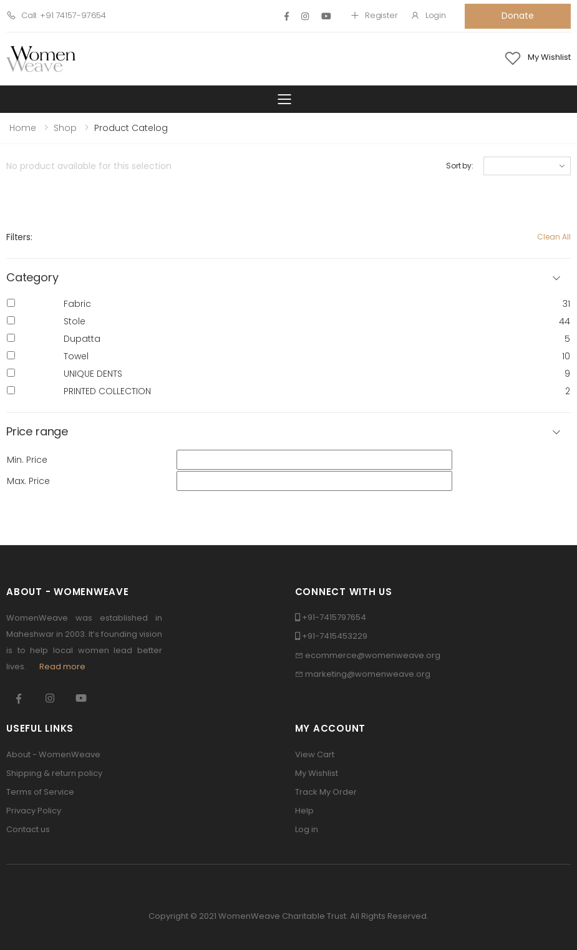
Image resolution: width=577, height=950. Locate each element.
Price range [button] (37, 432)
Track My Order (326, 792)
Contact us (28, 829)
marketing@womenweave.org (367, 674)
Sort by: (459, 165)
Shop (65, 128)
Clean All (554, 236)
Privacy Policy (33, 811)
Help (304, 811)
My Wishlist (316, 773)
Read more (62, 666)
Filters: (19, 237)
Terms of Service (40, 792)
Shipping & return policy (54, 773)
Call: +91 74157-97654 (56, 15)
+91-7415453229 (334, 636)
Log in (306, 829)
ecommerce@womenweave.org (372, 655)
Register (374, 15)
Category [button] (32, 277)
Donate (517, 15)
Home (22, 128)
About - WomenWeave (53, 754)
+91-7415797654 (334, 617)
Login (428, 15)
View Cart (314, 754)
